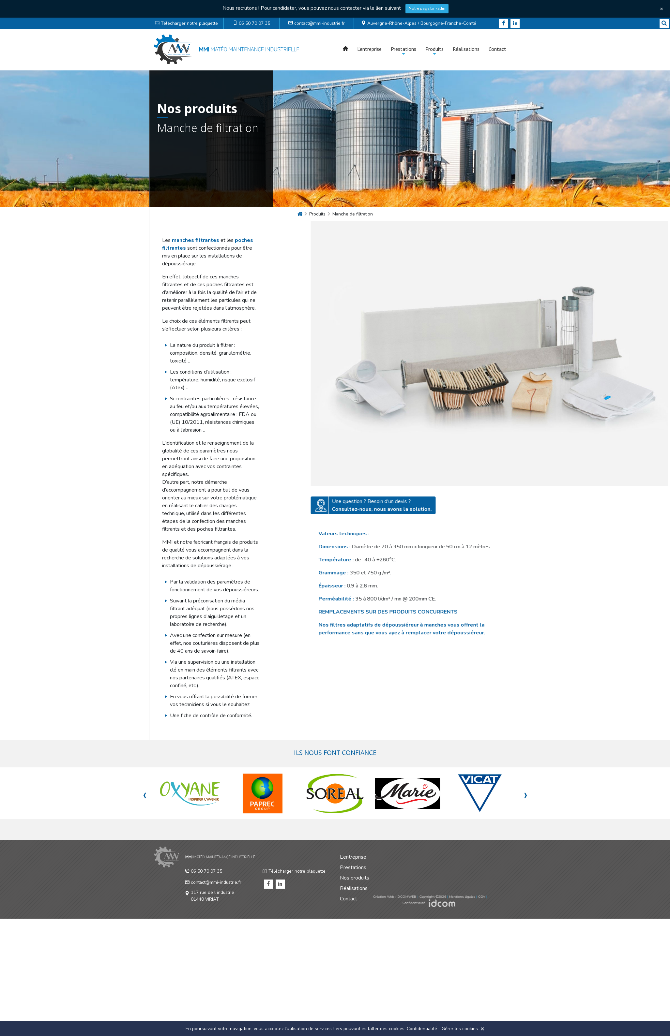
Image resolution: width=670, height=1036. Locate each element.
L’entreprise (369, 49)
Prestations (403, 49)
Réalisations (466, 49)
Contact (497, 49)
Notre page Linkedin (427, 8)
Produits (434, 49)
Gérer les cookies (460, 1029)
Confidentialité (422, 1029)
